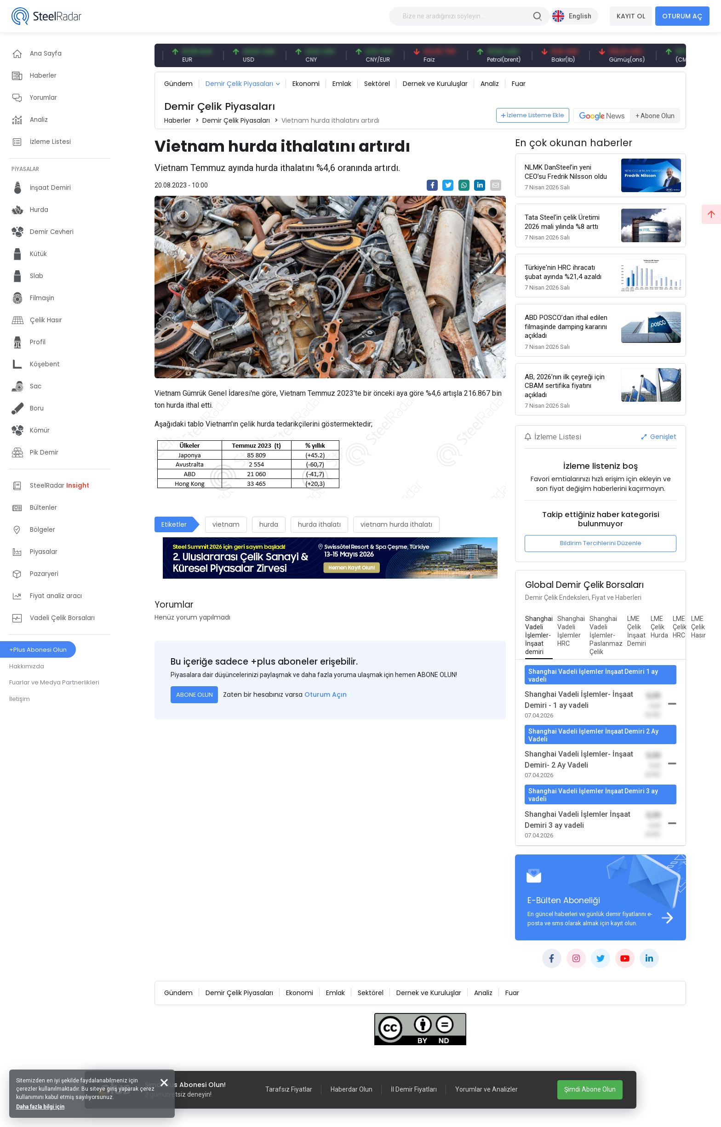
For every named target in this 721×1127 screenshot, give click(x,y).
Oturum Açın (325, 694)
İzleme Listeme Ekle (533, 115)
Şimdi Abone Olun (590, 1089)
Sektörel (377, 83)
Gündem (178, 83)
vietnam (226, 524)
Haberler (177, 120)
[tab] (539, 635)
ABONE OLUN (194, 694)
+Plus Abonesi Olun (38, 649)
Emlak (341, 83)
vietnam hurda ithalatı (396, 524)
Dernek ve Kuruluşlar (435, 83)
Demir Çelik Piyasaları (239, 83)
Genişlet (658, 436)
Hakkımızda (26, 666)
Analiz (490, 83)
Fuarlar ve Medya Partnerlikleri (54, 682)
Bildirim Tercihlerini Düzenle (600, 543)
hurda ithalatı (319, 524)
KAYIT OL (631, 16)
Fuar (519, 83)
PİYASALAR (25, 169)
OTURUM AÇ (682, 16)
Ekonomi (306, 83)
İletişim (19, 698)
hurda (268, 524)
